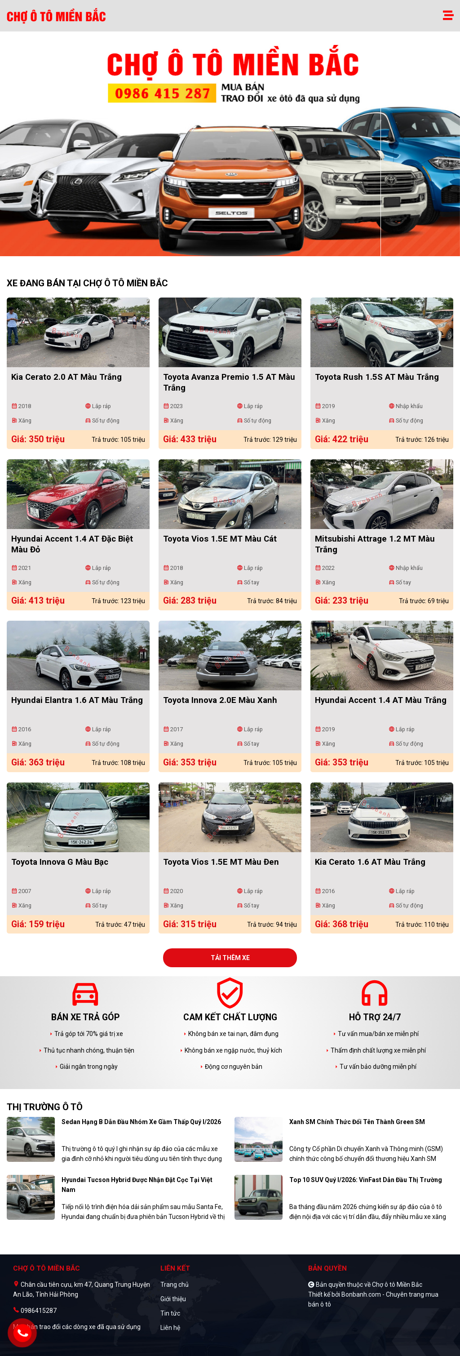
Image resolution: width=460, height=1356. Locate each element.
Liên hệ (170, 1327)
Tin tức (170, 1313)
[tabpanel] (230, 148)
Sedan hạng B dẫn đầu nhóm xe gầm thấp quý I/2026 (141, 1121)
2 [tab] (234, 251)
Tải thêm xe (230, 957)
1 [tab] (225, 251)
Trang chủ (174, 1284)
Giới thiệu (173, 1299)
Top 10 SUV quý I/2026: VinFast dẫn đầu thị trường (365, 1179)
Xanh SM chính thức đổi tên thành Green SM (357, 1121)
